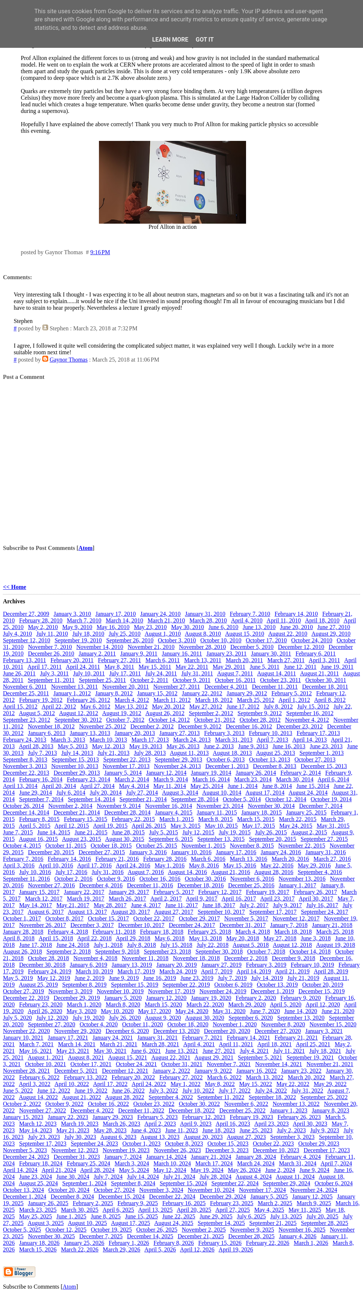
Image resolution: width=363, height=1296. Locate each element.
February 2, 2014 (301, 773)
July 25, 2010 (124, 634)
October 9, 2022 (65, 1104)
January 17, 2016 (236, 852)
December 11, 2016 (150, 885)
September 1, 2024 (84, 1183)
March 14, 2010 (124, 620)
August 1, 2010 (163, 634)
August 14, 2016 (187, 872)
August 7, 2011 (235, 673)
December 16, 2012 (249, 726)
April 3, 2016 (19, 865)
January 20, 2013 (135, 733)
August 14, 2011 (276, 673)
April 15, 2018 (56, 938)
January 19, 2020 (211, 998)
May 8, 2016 (204, 865)
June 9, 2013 (253, 746)
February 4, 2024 (301, 1157)
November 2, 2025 (204, 1229)
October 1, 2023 (141, 1143)
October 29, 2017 (199, 918)
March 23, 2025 (38, 1210)
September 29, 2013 (178, 759)
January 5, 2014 (123, 773)
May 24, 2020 (191, 1011)
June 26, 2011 (19, 673)
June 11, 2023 (181, 1130)
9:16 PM (100, 252)
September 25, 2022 (324, 1097)
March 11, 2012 (172, 700)
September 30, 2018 (219, 951)
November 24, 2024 (313, 1190)
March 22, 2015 (298, 819)
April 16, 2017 (238, 898)
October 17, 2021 (91, 1064)
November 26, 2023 (177, 1150)
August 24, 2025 (173, 1223)
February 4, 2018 (68, 931)
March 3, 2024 (132, 1163)
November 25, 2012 (102, 726)
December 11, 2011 (275, 686)
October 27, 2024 (114, 1190)
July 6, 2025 (251, 1216)
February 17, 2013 (318, 733)
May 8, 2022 (220, 1084)
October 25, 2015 (156, 845)
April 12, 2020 (323, 1004)
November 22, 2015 (301, 845)
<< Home (14, 587)
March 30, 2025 (80, 1210)
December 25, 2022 (242, 1110)
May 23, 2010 (150, 627)
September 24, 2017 (324, 912)
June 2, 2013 (219, 746)
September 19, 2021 (310, 1057)
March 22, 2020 (205, 1004)
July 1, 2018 (108, 945)
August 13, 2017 (87, 912)
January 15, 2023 (23, 1117)
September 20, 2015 (272, 839)
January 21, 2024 (211, 1157)
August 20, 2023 (203, 1137)
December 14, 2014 (26, 812)
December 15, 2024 (121, 1196)
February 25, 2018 (209, 931)
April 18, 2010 (322, 620)
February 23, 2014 (88, 779)
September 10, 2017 (221, 912)
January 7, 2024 (123, 1157)
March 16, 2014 (211, 779)
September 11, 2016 (26, 879)
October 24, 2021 (136, 1064)
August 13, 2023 (159, 1137)
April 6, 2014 (333, 779)
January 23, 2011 (226, 653)
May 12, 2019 (53, 978)
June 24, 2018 (72, 945)
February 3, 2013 (224, 733)
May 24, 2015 (296, 826)
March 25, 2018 (335, 931)
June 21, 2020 (337, 1011)
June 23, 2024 (35, 1176)
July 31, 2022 (307, 1090)
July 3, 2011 (54, 673)
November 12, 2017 (296, 918)
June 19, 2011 (337, 667)
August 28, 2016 (273, 872)
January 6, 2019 (88, 965)
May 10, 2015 (221, 826)
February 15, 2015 (85, 819)
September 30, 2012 (78, 720)
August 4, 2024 (253, 1176)
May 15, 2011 (155, 667)
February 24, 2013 (24, 739)
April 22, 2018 (94, 938)
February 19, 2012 (41, 700)
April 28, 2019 (331, 971)
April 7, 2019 (216, 971)
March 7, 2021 (36, 1044)
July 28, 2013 (150, 753)
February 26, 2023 (299, 1117)
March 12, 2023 (38, 1124)
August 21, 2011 (319, 673)
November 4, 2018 (96, 958)
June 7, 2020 (265, 1011)
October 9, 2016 (116, 879)
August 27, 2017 (173, 912)
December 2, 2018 (246, 958)
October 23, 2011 (280, 680)
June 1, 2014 (242, 786)
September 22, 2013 (126, 759)
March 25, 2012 (255, 700)
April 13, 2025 (155, 1210)
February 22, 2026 (267, 1243)
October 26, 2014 (23, 806)
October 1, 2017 (22, 918)
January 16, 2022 (256, 1071)
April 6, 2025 (118, 1210)
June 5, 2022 (18, 1090)
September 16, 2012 (309, 713)
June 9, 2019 (124, 978)
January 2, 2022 (171, 1071)
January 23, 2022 (301, 1071)
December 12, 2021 (125, 1071)
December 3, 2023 (227, 1150)
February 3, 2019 (266, 965)
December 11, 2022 (141, 1110)
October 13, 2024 (23, 1190)
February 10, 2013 (270, 733)
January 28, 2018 (23, 931)
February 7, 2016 (23, 859)
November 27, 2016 (51, 885)
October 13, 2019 (277, 984)
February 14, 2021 (248, 1037)
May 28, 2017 (110, 905)
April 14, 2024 (20, 1170)
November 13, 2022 (296, 1104)
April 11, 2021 (236, 1044)
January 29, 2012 (247, 693)
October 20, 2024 (69, 1190)
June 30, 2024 (72, 1176)
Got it (205, 39)
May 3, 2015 (185, 826)
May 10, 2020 (117, 1011)
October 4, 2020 (98, 1024)
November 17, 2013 (126, 766)
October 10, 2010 (221, 640)
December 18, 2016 (200, 885)
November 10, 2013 (75, 766)
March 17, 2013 (150, 739)
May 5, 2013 (73, 746)
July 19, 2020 (88, 1018)
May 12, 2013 (108, 746)
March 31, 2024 (298, 1163)
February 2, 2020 (256, 998)
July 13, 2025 (286, 1216)
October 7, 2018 (266, 951)
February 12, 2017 (220, 892)
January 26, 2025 (48, 1203)
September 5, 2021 (260, 1057)
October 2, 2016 (73, 879)
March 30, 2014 (295, 779)
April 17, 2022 (110, 1084)
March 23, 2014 (253, 779)
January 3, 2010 (72, 614)
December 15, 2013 (324, 766)
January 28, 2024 (256, 1157)
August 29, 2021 (214, 1057)
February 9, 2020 (301, 998)
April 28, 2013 (36, 746)
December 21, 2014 (77, 812)
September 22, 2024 (235, 1183)
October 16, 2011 (235, 680)
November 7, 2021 (229, 1064)
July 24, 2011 (161, 673)
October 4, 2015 (22, 845)
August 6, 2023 (118, 1137)
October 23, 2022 (154, 1104)
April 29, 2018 (133, 938)
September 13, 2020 (300, 1018)
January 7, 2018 (288, 925)
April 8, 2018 (19, 938)
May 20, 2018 (242, 938)
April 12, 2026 (197, 1249)
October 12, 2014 (285, 799)
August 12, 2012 (78, 713)
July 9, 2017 (287, 905)
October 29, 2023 (318, 1143)
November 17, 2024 (262, 1190)
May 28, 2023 (110, 1130)
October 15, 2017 (108, 918)
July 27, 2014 (142, 792)
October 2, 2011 (149, 680)
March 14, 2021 (77, 1044)
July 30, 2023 (80, 1137)
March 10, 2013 (108, 739)
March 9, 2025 (314, 1203)
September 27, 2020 (51, 1024)
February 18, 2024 (41, 1163)
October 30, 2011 (325, 680)
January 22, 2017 (84, 892)
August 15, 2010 (244, 634)
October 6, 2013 (226, 759)
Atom (85, 548)
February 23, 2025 (231, 1203)
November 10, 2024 (211, 1190)
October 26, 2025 (157, 1229)
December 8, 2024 (72, 1196)
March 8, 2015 (215, 819)
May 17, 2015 (258, 826)
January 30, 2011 (271, 653)
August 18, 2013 (232, 753)
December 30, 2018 (42, 965)
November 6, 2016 (252, 879)
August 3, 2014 (180, 792)
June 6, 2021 (146, 1051)
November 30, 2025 (51, 1236)
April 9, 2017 (201, 898)
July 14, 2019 (267, 978)
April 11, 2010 (284, 620)
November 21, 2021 (329, 1064)
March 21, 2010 (166, 620)
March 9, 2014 (170, 779)
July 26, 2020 (125, 1018)
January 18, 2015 (261, 812)
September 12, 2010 (26, 640)
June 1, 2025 (71, 1216)
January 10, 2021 (23, 1037)
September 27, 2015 (324, 839)
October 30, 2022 (199, 1104)
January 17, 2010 (116, 614)
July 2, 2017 (253, 905)
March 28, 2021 (160, 1044)
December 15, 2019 (321, 991)
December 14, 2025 (150, 1236)
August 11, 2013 (189, 753)
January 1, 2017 (297, 885)
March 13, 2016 (248, 859)
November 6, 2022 (246, 1104)
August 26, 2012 (164, 713)
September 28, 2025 (324, 1223)
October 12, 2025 (66, 1229)
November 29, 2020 (78, 1031)
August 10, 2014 (221, 792)
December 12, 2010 (301, 647)
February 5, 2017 (173, 892)
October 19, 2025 (111, 1229)
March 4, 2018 (252, 931)
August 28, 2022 (124, 1097)
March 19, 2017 (85, 898)
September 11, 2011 (51, 680)
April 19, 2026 (235, 1249)
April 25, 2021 (313, 1044)
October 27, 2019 (23, 991)
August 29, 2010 (331, 634)
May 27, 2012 (205, 706)
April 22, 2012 (59, 706)
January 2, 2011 (97, 653)
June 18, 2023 (218, 1130)
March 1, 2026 (311, 1243)
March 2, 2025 (275, 1203)
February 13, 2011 (24, 660)
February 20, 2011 (71, 660)
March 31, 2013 (234, 739)
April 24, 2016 (133, 865)
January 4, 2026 (297, 1236)
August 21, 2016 (230, 872)
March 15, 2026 (38, 1249)
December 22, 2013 (26, 773)
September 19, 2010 (78, 640)
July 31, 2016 (108, 872)
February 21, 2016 (117, 859)
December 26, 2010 (51, 653)
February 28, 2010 (41, 620)
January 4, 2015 (173, 812)
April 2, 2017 (166, 898)
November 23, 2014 (219, 806)
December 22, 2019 (26, 998)
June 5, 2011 (265, 667)
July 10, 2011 (89, 673)
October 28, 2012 (260, 720)
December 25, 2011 (26, 693)
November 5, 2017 (246, 918)
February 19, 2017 (267, 892)
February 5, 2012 (291, 693)
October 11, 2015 (66, 845)
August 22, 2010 (287, 634)
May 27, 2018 (279, 938)
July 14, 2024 (143, 1176)
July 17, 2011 (125, 673)
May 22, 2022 (293, 1084)
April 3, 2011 (324, 660)
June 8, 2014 (277, 786)
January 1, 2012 (72, 693)
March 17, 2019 (136, 971)
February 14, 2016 (69, 859)
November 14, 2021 (278, 1064)
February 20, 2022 (133, 1077)
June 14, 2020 (300, 1011)
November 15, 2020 (332, 1024)
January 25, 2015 (306, 812)
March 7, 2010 (84, 620)
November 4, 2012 (307, 720)
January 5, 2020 (123, 998)
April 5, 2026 (160, 1249)
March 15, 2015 (256, 819)
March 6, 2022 (224, 1077)
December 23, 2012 (300, 726)
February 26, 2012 (88, 700)
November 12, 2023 (75, 1150)
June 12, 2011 (300, 667)
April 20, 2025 (194, 1210)
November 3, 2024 (161, 1190)
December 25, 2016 (251, 885)
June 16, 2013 (289, 746)
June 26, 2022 (128, 1090)
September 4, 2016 (320, 872)
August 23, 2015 (81, 839)
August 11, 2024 (295, 1176)
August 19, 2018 (335, 945)
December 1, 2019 (272, 991)
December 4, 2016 (101, 885)
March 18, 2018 (293, 931)
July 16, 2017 (322, 905)
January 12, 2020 (166, 998)
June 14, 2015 (53, 832)
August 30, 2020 (204, 1018)
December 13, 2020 (176, 1031)
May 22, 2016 (276, 865)
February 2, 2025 (93, 1203)
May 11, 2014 (169, 786)
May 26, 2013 (183, 746)
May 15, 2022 (255, 1084)
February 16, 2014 (41, 779)
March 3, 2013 (68, 739)
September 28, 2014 (194, 799)
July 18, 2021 (325, 1051)
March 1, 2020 (84, 1004)
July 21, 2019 (303, 978)
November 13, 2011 (74, 686)
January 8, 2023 (330, 1110)
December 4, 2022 (92, 1110)
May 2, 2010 (43, 627)
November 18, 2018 (196, 958)
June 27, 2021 (219, 1051)
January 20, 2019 (176, 965)
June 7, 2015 (18, 832)
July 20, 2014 (106, 792)
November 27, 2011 (176, 686)
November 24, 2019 (222, 991)
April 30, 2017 (316, 898)
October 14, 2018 (310, 951)
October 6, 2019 (233, 984)
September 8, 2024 (133, 1183)
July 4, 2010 (17, 634)
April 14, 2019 (253, 971)
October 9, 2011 (191, 680)
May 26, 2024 (244, 1170)
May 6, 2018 (170, 938)
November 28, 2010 (202, 647)
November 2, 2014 (71, 806)
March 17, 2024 (214, 1163)
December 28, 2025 (251, 1236)
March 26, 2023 (121, 1124)
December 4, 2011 (226, 686)
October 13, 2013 (269, 759)
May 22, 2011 (192, 667)
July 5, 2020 (17, 1018)
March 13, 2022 (265, 1077)
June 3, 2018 (316, 938)
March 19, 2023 (80, 1124)
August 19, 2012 (121, 713)
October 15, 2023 (228, 1143)
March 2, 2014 (132, 779)
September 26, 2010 (129, 640)
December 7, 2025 (101, 1236)
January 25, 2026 (84, 1243)
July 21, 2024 (179, 1176)
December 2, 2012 (152, 726)
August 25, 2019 (38, 984)
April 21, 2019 (292, 971)
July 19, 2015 (235, 832)
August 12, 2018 (292, 945)
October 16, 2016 (160, 879)
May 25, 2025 (35, 1216)
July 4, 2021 (254, 1051)
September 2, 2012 (211, 713)
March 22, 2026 (80, 1249)
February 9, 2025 (138, 1203)
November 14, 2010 (100, 647)
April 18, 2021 (274, 1044)
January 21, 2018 (332, 925)
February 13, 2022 (85, 1077)
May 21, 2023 (72, 1130)
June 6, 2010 (223, 627)
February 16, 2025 (184, 1203)
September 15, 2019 (134, 984)
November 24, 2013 (177, 766)
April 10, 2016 (56, 865)
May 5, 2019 (18, 978)
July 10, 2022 (198, 1090)
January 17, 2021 (68, 1037)
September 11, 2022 (221, 1097)
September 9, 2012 (260, 713)
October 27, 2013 (315, 759)
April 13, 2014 (20, 786)
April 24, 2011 (83, 667)
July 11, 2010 (52, 634)
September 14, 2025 (221, 1223)
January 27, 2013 (179, 733)
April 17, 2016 (94, 865)
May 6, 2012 (95, 706)
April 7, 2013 (272, 739)
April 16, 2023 (233, 1124)
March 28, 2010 (208, 620)
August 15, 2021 (127, 1057)
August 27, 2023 (246, 1137)
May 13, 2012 (131, 706)
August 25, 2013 (275, 753)
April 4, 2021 (199, 1044)
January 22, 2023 (68, 1117)
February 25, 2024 (88, 1163)
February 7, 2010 (250, 614)
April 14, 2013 (309, 739)
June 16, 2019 (159, 978)
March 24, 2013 (192, 739)
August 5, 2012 (37, 713)
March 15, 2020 (163, 1004)
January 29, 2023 (113, 1117)
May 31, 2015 (333, 826)
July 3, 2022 (163, 1090)
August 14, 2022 (38, 1097)
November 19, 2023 (126, 1150)
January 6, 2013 (46, 733)
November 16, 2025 (301, 1229)
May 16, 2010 (113, 627)
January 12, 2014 (166, 773)
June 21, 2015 (91, 832)
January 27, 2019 (221, 965)
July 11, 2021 (289, 1051)
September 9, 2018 (117, 951)
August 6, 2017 (46, 912)
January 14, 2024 (166, 1157)
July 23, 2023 (44, 1137)
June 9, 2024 (314, 1170)
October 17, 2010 (266, 640)
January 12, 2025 (312, 1196)
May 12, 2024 (169, 1170)
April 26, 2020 (45, 1011)
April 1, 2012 (294, 700)
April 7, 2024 (336, 1163)
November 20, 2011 (125, 686)
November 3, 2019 (71, 991)
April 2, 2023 (160, 1124)
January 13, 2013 (90, 733)
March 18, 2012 (213, 700)
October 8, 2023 (184, 1143)
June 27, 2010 (333, 627)
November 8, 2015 (252, 845)
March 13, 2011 (202, 660)
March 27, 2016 (332, 859)
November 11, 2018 (145, 958)
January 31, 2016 (326, 852)
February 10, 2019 (312, 965)
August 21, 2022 (81, 1097)
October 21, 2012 (214, 720)
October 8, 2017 (65, 918)
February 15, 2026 (220, 1243)
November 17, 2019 (171, 991)
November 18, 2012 (51, 726)
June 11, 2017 (181, 905)
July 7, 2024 (108, 1176)
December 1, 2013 (227, 766)
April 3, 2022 (34, 1084)
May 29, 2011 (229, 667)
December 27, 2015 (102, 852)
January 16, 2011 (182, 653)
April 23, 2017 (277, 898)
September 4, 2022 (171, 1097)
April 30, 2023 (310, 1124)
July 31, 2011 (197, 673)
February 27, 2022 (181, 1077)
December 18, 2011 (325, 686)
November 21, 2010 (151, 647)
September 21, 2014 (143, 799)
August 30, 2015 (124, 839)
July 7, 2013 (42, 753)
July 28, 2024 (216, 1176)
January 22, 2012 (202, 693)
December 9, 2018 (293, 958)
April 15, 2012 (20, 706)
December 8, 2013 (274, 766)
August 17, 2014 (264, 792)
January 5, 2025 (269, 1196)
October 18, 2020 (188, 1024)
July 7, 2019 (232, 978)
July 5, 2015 (163, 832)
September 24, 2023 (94, 1143)
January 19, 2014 (211, 773)
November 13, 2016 (301, 879)
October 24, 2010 (311, 640)
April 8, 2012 (330, 700)
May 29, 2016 (314, 865)
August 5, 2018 (250, 945)
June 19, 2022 (91, 1090)
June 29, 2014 (35, 792)
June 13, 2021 (181, 1051)
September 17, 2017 (272, 912)
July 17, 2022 (235, 1090)
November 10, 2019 (120, 991)
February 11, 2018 (114, 931)
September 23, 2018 (167, 951)
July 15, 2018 (176, 945)
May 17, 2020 (154, 1011)
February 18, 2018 (162, 931)
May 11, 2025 (304, 1210)
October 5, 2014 (242, 799)
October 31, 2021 (182, 1064)
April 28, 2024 (97, 1170)
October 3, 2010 (177, 640)
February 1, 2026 (129, 1243)
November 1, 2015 (204, 845)
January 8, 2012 (114, 693)
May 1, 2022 (185, 1084)
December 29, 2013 (77, 773)
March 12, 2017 (44, 898)
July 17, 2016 (72, 872)
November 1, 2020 (235, 1024)
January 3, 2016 (148, 852)
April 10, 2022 (71, 1084)
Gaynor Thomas (69, 359)
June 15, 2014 (312, 786)
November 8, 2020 (283, 1024)
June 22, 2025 (178, 1216)
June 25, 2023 (255, 1130)
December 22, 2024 (172, 1196)
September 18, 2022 (272, 1097)
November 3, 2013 (25, 766)
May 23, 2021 (72, 1051)
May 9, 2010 (77, 627)
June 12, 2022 (53, 1090)
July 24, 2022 (271, 1090)
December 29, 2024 (223, 1196)
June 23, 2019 (197, 978)
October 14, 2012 (169, 720)
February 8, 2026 (173, 1243)
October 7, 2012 (125, 720)
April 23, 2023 (271, 1124)
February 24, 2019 (49, 971)
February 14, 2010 (296, 614)
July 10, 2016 (35, 872)
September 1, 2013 (321, 753)
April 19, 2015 (110, 826)
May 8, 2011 (119, 667)
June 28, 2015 (128, 832)
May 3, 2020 (81, 1011)
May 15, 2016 (239, 865)
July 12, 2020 (52, 1018)
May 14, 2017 (35, 905)
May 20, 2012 (168, 706)
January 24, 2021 (113, 1037)
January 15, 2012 (157, 693)
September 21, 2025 (272, 1223)
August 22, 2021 (170, 1057)
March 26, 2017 (127, 898)
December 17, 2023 (327, 1150)
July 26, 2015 (271, 832)
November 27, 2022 (42, 1110)
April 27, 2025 (232, 1210)
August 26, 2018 (22, 951)
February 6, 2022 (39, 1077)
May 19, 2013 (145, 746)
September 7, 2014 (41, 799)
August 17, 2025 (130, 1223)
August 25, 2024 (38, 1183)
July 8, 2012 (278, 706)
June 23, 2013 (326, 746)
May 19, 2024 (207, 1170)
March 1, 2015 (176, 819)
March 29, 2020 (247, 1004)
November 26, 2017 (42, 925)
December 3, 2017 (92, 925)
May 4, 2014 (134, 786)
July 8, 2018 (141, 945)
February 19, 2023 (251, 1117)
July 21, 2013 (113, 753)
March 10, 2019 (94, 971)
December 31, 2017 (243, 925)
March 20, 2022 (306, 1077)
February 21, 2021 (296, 1037)
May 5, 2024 (134, 1170)
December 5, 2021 (76, 1071)
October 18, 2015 (111, 845)
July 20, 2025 (322, 1216)
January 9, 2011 (138, 653)
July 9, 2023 (324, 1130)
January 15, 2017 (39, 892)
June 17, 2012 (243, 706)
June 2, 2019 (89, 978)
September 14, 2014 (91, 799)
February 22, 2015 (133, 819)
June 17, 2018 (35, 945)
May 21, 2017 (72, 905)
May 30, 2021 (110, 1051)
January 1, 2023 (288, 1110)
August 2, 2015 (309, 832)
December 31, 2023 (77, 1157)
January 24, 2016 (281, 852)
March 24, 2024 (256, 1163)
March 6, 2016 (208, 859)
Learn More (170, 39)
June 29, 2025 (216, 1216)
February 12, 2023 (203, 1117)
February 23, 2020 (41, 1004)
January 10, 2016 (191, 852)
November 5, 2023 (25, 1150)
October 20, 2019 (323, 984)
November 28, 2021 (26, 1071)
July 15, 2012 (313, 706)
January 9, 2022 (213, 1071)
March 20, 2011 (244, 660)
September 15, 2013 (75, 759)
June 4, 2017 (146, 905)
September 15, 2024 (183, 1183)
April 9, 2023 (195, 1124)
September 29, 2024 (286, 1183)
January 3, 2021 (324, 1031)
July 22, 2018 (213, 945)
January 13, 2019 (132, 965)
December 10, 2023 (276, 1150)
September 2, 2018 (68, 951)
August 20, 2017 (130, 912)
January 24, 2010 (160, 614)
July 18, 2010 (88, 634)
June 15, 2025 (141, 1216)
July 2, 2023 (291, 1130)
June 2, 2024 (280, 1170)
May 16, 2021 (35, 1051)
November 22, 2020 (26, 1031)
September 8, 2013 (25, 759)
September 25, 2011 (102, 680)
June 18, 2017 (218, 905)
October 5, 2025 (22, 1229)
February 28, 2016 (164, 859)
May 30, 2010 (187, 627)
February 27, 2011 (119, 660)
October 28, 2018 (48, 958)
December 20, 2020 (227, 1031)
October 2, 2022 (22, 1104)
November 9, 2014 (119, 806)
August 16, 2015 (38, 839)
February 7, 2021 (202, 1037)
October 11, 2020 (142, 1024)
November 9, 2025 (252, 1229)
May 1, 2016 (170, 865)
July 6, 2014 (70, 792)
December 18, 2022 (191, 1110)
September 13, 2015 (221, 839)
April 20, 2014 (59, 786)
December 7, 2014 (320, 806)
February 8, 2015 (39, 819)
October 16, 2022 (108, 1104)
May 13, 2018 (205, 938)
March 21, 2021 (119, 1044)
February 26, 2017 (315, 892)
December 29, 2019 (77, 998)
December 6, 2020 (127, 1031)
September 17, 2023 (42, 1143)
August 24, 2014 (308, 792)
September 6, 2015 (171, 839)
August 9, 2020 (163, 1018)
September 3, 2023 (292, 1137)
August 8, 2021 (86, 1057)
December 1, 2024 (24, 1196)
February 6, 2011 (316, 653)
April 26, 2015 (149, 826)
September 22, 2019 (186, 984)
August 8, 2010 (203, 634)
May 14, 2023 (35, 1130)
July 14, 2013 (77, 753)
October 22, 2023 (273, 1143)
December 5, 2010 (252, 647)
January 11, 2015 (217, 812)
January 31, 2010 (205, 614)
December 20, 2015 (51, 852)
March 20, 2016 (290, 859)
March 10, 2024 (172, 1163)
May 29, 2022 (330, 1084)
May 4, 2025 (269, 1210)
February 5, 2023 (157, 1117)
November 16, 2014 (168, 806)
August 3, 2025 (46, 1223)
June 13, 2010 (259, 627)
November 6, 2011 (25, 686)
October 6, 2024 (333, 1183)
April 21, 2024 (59, 1170)
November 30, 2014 (271, 806)
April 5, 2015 (34, 826)
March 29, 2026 (121, 1249)
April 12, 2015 (71, 826)
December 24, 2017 (192, 925)
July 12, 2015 (198, 832)
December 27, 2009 (26, 614)
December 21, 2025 (201, 1236)
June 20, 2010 (296, 627)
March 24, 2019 (178, 971)
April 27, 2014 (97, 786)
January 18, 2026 (39, 1243)
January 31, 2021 (157, 1037)
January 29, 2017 (129, 892)
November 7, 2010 (50, 647)
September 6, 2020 (250, 1018)
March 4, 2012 (132, 700)
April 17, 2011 (45, 667)
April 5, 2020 (286, 1004)
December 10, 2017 (141, 925)
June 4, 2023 (146, 1130)
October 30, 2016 (205, 879)
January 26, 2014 (256, 773)
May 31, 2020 (229, 1011)
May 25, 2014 (207, 786)
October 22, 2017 (154, 918)
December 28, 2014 (127, 812)
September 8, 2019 (84, 984)
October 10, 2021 (45, 1064)
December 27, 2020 (278, 1031)
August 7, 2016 (146, 872)
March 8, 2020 (123, 1004)
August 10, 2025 (87, 1223)
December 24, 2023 (26, 1157)
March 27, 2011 (286, 660)
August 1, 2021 (46, 1057)
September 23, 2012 (26, 720)
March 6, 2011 (163, 660)
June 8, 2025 (106, 1216)
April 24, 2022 (149, 1084)
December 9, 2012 (199, 726)
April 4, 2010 (247, 620)
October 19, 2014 (331, 799)
